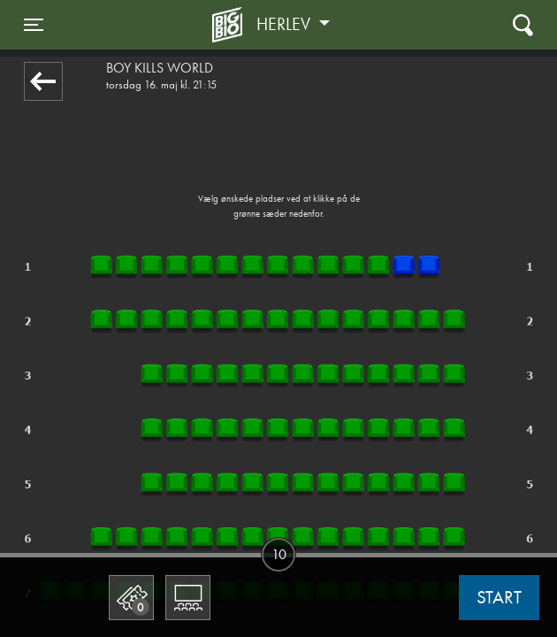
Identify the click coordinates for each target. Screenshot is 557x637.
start (499, 597)
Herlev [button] (285, 23)
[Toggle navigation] (33, 25)
